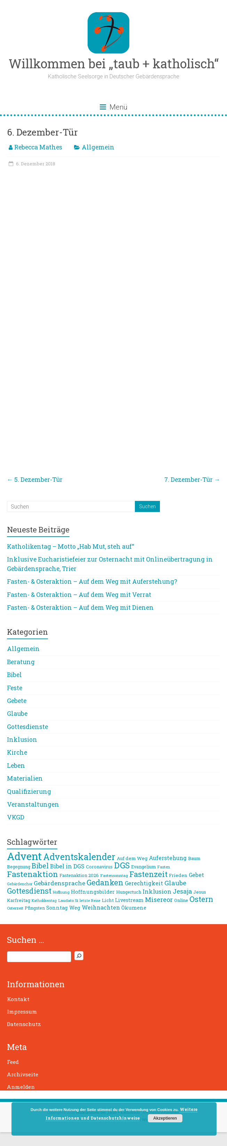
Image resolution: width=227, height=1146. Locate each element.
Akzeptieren (165, 1118)
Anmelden (21, 1086)
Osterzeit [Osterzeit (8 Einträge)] (15, 908)
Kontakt (18, 999)
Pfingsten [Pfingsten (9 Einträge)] (35, 908)
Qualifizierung (29, 792)
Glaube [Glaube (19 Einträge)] (175, 883)
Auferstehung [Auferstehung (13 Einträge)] (168, 857)
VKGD (15, 817)
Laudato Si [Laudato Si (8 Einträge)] (68, 900)
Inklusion (22, 740)
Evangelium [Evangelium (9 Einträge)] (143, 866)
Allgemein (98, 147)
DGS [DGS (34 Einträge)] (122, 865)
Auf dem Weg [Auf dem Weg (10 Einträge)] (132, 858)
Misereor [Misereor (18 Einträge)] (159, 899)
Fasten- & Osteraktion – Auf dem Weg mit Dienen (80, 607)
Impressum (22, 1011)
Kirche (17, 752)
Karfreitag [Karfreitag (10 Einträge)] (18, 900)
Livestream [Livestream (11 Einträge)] (129, 900)
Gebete (16, 701)
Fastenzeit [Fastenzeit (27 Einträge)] (148, 874)
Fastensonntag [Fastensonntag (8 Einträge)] (114, 875)
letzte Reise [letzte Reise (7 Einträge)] (90, 900)
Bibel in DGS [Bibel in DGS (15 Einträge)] (67, 866)
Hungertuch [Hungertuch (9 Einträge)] (128, 892)
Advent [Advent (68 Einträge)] (24, 856)
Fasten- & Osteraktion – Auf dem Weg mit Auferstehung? (92, 581)
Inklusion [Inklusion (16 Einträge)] (157, 891)
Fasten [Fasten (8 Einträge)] (163, 866)
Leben (16, 766)
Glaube (17, 714)
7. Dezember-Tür (192, 480)
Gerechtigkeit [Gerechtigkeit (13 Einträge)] (144, 883)
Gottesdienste (27, 727)
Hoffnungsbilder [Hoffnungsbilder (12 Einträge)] (93, 891)
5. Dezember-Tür (35, 480)
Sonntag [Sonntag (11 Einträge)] (57, 907)
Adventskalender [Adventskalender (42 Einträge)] (79, 856)
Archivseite (22, 1074)
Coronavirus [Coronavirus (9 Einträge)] (99, 866)
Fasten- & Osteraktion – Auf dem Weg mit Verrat (79, 595)
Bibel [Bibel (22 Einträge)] (40, 865)
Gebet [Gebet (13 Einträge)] (196, 874)
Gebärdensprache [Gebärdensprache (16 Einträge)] (59, 883)
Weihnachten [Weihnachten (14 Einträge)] (101, 907)
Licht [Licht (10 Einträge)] (108, 900)
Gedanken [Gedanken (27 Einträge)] (105, 882)
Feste (14, 688)
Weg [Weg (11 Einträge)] (74, 907)
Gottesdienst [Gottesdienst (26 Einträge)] (29, 891)
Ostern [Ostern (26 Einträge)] (201, 899)
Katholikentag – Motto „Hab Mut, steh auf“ (70, 546)
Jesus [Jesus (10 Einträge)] (199, 892)
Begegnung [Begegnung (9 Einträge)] (18, 866)
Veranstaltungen (33, 804)
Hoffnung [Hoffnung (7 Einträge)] (61, 892)
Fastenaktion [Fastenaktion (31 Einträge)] (32, 874)
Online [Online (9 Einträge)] (181, 900)
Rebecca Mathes (38, 147)
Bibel (14, 675)
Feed (13, 1061)
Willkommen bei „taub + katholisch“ (114, 63)
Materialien (25, 778)
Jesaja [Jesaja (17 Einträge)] (182, 891)
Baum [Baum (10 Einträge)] (194, 858)
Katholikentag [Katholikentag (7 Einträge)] (44, 900)
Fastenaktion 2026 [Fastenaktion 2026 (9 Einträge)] (79, 875)
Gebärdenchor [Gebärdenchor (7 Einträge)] (19, 884)
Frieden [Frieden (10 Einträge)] (178, 875)
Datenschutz (24, 1024)
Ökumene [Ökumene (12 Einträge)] (133, 907)
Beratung (21, 662)
